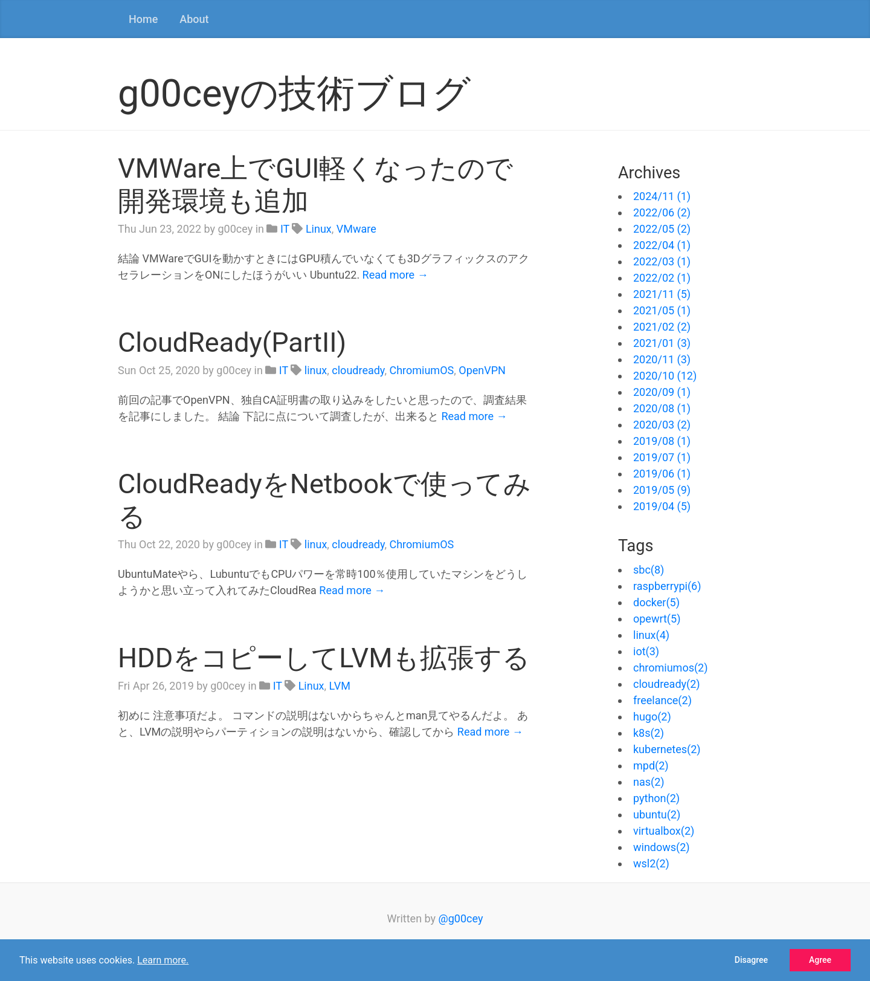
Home (143, 19)
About (193, 19)
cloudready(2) (666, 684)
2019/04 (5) (662, 506)
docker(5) (656, 602)
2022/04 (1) (662, 245)
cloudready (358, 370)
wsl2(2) (651, 863)
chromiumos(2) (670, 667)
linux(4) (651, 635)
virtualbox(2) (663, 830)
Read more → (395, 274)
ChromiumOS (421, 370)
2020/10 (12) (665, 375)
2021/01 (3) (662, 343)
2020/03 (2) (662, 424)
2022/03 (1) (662, 261)
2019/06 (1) (662, 473)
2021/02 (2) (662, 326)
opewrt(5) (656, 618)
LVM (339, 685)
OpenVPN (482, 370)
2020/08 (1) (662, 408)
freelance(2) (662, 700)
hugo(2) (652, 716)
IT (284, 228)
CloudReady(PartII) (232, 342)
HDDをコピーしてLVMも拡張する (324, 658)
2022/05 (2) (662, 228)
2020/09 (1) (662, 392)
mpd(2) (651, 765)
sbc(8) (648, 569)
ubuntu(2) (656, 814)
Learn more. (162, 960)
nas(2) (649, 781)
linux (315, 370)
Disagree (751, 960)
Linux (319, 228)
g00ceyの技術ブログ (294, 93)
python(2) (656, 798)
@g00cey (461, 918)
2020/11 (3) (662, 359)
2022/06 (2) (662, 212)
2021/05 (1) (662, 310)
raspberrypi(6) (667, 586)
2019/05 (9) (662, 490)
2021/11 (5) (662, 294)
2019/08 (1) (662, 441)
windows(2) (661, 847)
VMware (356, 228)
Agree (820, 960)
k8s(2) (648, 733)
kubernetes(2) (667, 749)
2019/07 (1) (662, 457)
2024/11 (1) (662, 196)
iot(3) (646, 651)
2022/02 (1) (662, 277)
